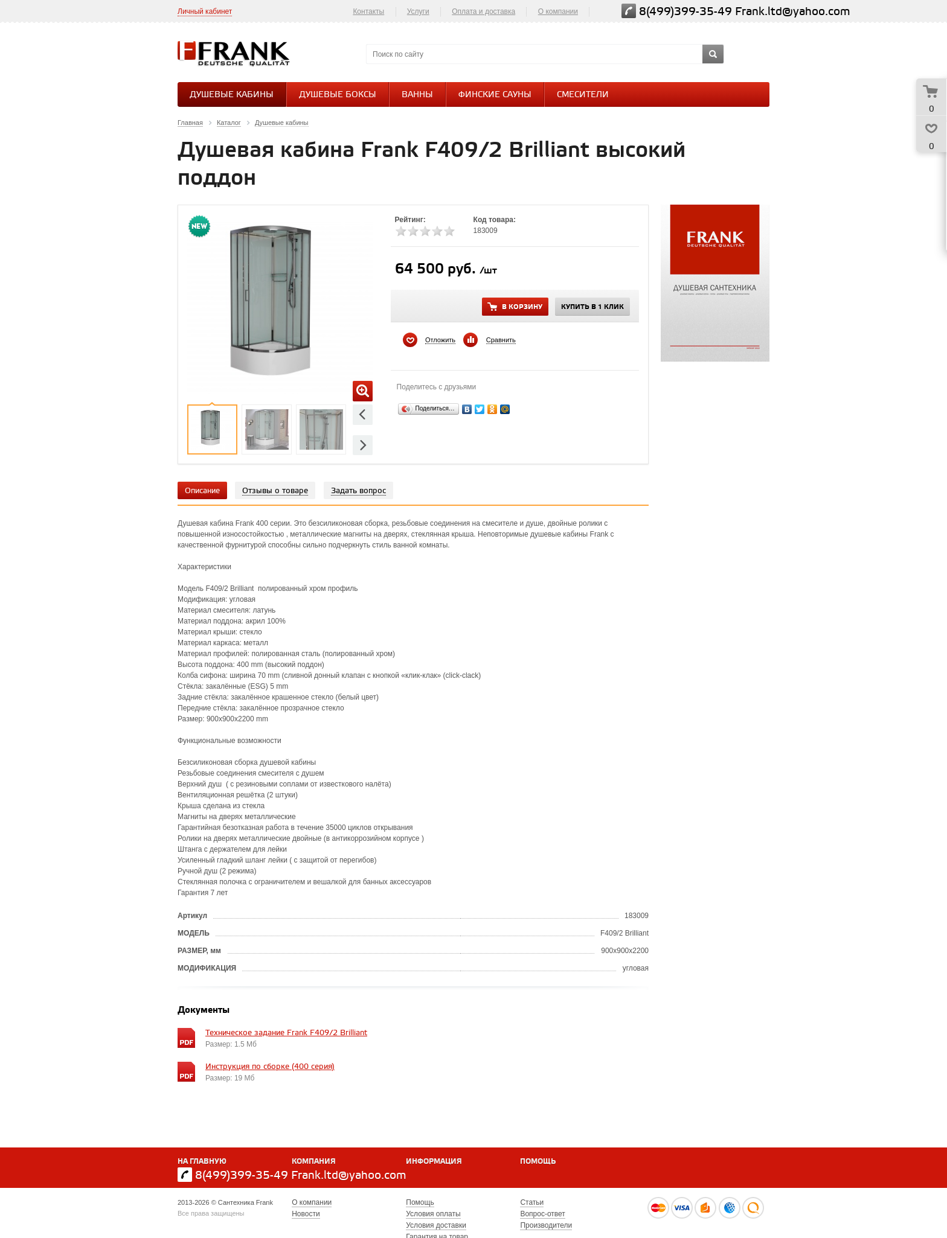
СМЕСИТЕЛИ (583, 95)
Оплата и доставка (483, 11)
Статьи (532, 1202)
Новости (305, 1214)
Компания (314, 1161)
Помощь (538, 1161)
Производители (546, 1225)
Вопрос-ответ (542, 1214)
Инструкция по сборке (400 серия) (270, 1066)
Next (363, 445)
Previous (363, 414)
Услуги (418, 11)
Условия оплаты (433, 1214)
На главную (202, 1161)
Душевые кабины (232, 95)
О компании (558, 11)
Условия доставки (436, 1225)
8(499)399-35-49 (685, 12)
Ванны (417, 95)
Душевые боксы (337, 95)
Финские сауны (494, 95)
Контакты (368, 11)
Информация (434, 1161)
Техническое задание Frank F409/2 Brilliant (286, 1033)
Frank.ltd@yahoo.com (792, 12)
